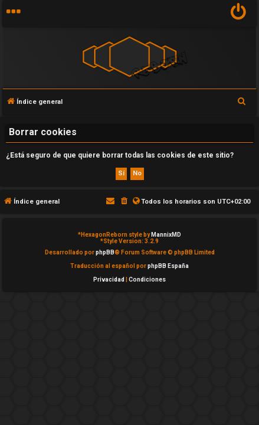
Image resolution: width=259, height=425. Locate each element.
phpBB (105, 252)
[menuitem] (238, 13)
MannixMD (166, 234)
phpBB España (168, 266)
